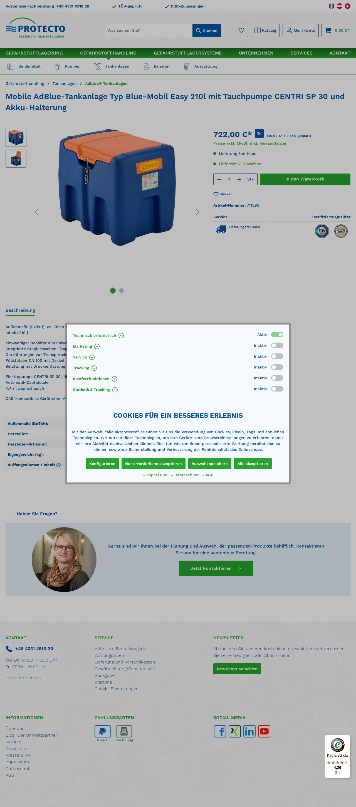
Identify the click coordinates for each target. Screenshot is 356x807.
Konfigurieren (102, 463)
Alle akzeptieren (253, 463)
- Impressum (156, 475)
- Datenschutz (185, 475)
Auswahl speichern (210, 463)
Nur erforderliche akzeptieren (153, 463)
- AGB (207, 475)
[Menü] (347, 738)
